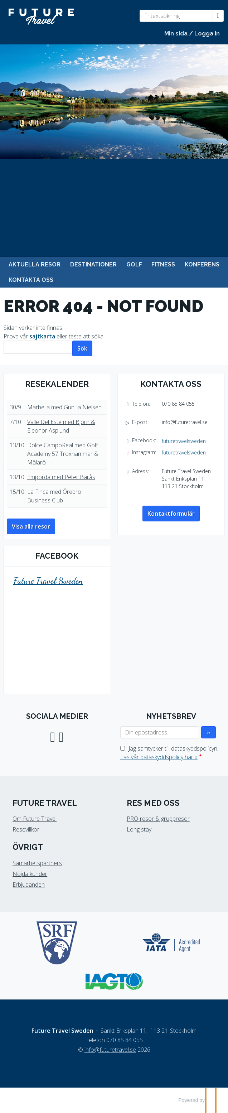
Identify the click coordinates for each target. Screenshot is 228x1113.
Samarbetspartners (37, 863)
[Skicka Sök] (82, 348)
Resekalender (57, 384)
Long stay (139, 829)
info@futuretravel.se (185, 422)
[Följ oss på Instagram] (61, 736)
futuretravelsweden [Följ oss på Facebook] (184, 441)
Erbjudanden (29, 884)
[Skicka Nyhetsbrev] (208, 732)
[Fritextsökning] (176, 16)
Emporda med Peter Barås (61, 477)
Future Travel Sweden (48, 580)
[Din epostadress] (159, 732)
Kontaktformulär (171, 513)
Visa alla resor (31, 526)
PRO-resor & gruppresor (158, 819)
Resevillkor (26, 829)
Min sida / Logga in (192, 33)
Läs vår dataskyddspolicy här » (159, 757)
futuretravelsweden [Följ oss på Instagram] (184, 452)
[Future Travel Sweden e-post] (110, 1050)
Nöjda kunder (30, 874)
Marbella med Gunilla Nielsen (64, 407)
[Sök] (38, 347)
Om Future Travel (35, 819)
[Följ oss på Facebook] (52, 736)
